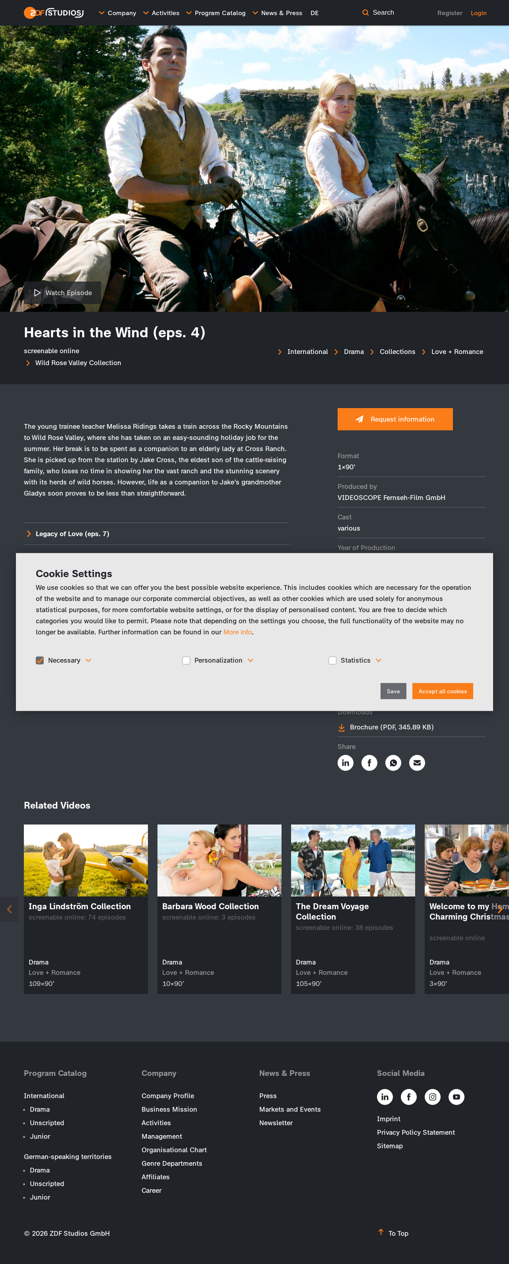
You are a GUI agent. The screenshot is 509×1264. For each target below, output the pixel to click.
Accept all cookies (443, 691)
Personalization (218, 660)
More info (237, 632)
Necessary (64, 660)
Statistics (356, 660)
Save (393, 691)
